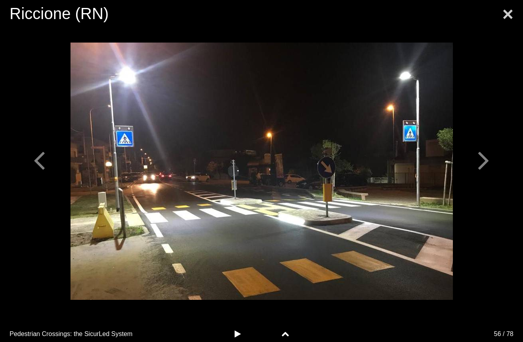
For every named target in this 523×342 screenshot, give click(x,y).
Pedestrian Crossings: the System (71, 333)
